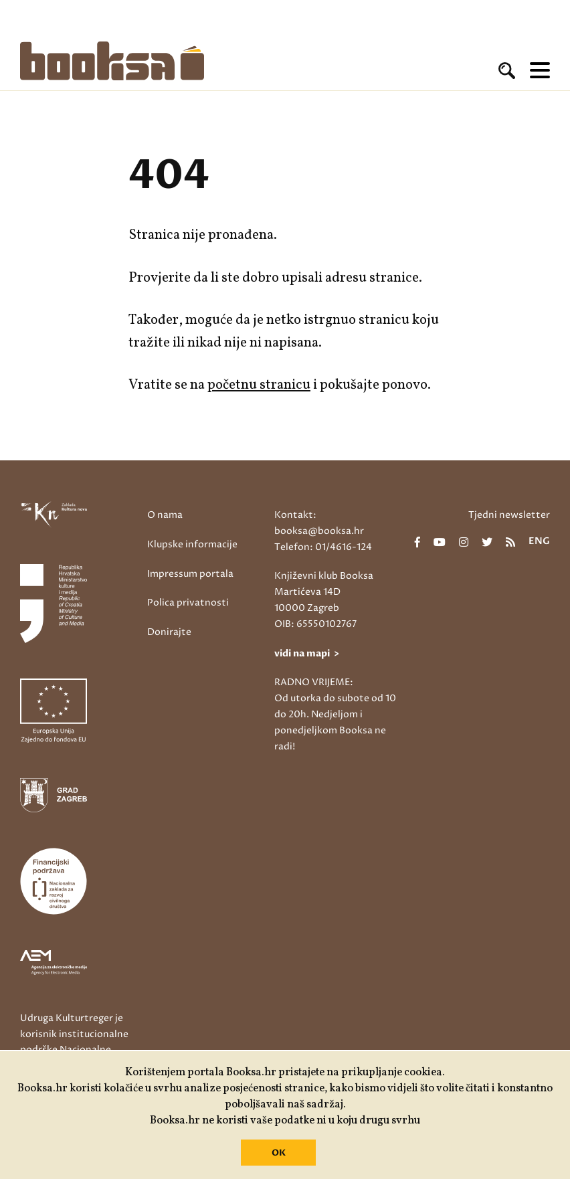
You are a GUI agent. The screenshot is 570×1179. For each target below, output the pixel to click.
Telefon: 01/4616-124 (323, 547)
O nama (165, 515)
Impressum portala (190, 573)
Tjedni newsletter (509, 515)
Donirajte (169, 632)
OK (279, 1153)
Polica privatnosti (188, 602)
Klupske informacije (192, 544)
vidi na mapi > (306, 653)
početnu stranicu (258, 385)
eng (539, 542)
